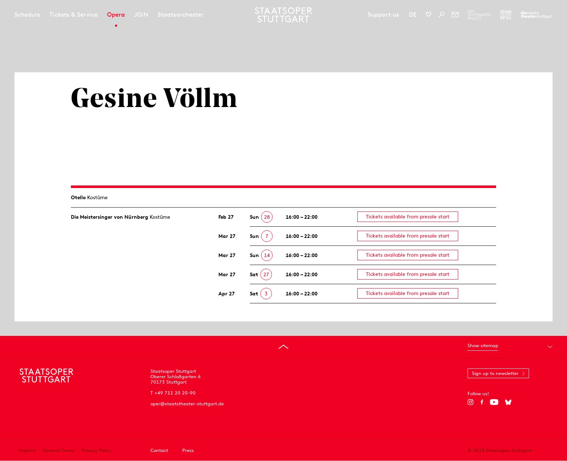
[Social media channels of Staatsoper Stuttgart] (428, 14)
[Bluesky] (508, 402)
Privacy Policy (96, 450)
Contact (159, 450)
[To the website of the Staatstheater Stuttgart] (536, 15)
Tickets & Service (74, 14)
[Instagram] (471, 402)
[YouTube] (494, 402)
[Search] (441, 14)
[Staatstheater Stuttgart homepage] (283, 14)
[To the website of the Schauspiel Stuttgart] (505, 15)
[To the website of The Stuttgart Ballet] (479, 15)
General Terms (58, 450)
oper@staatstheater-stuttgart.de (187, 404)
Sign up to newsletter (495, 373)
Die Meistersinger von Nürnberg (109, 217)
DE (413, 14)
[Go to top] (283, 346)
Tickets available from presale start (407, 216)
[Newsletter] (455, 14)
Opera (116, 14)
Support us (383, 14)
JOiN (141, 14)
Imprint (27, 450)
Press (188, 450)
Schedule (27, 14)
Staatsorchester (181, 14)
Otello (78, 197)
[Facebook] (482, 402)
